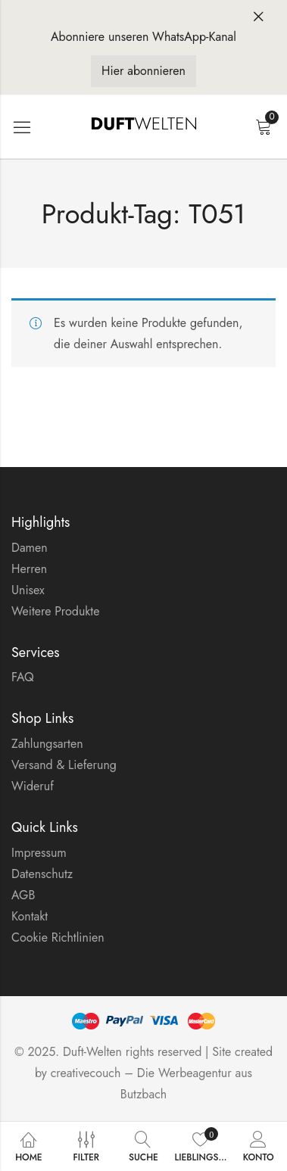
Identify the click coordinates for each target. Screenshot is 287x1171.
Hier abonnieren (143, 70)
